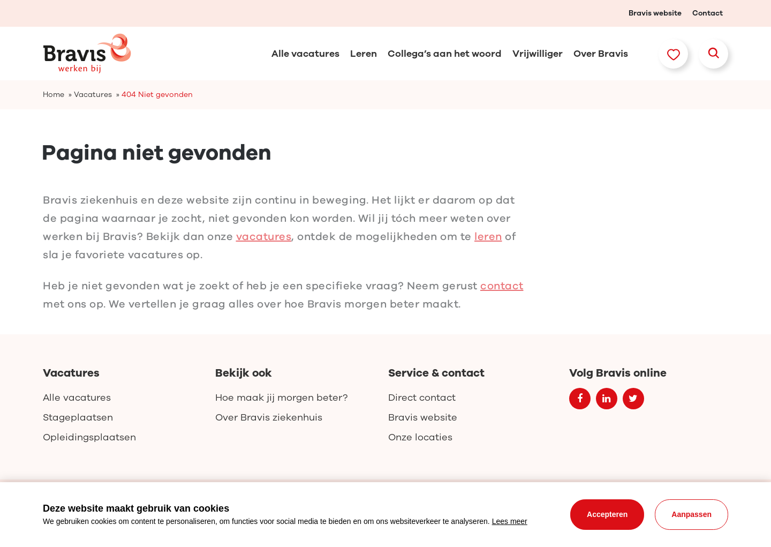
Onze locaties (420, 437)
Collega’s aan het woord (445, 53)
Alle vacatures (305, 53)
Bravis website (655, 13)
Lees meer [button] (509, 521)
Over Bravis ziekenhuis (268, 417)
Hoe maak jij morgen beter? (281, 397)
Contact (707, 13)
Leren (363, 53)
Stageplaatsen (78, 417)
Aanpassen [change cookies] (691, 514)
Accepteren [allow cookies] (607, 514)
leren (488, 244)
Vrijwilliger (537, 53)
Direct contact (422, 397)
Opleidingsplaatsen (89, 437)
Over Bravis (600, 53)
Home (53, 94)
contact (502, 293)
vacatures (264, 244)
